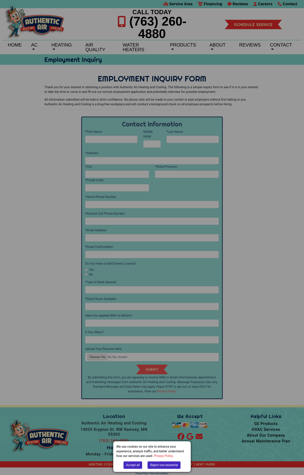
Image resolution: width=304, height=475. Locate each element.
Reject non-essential (164, 465)
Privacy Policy (163, 456)
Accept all (133, 465)
